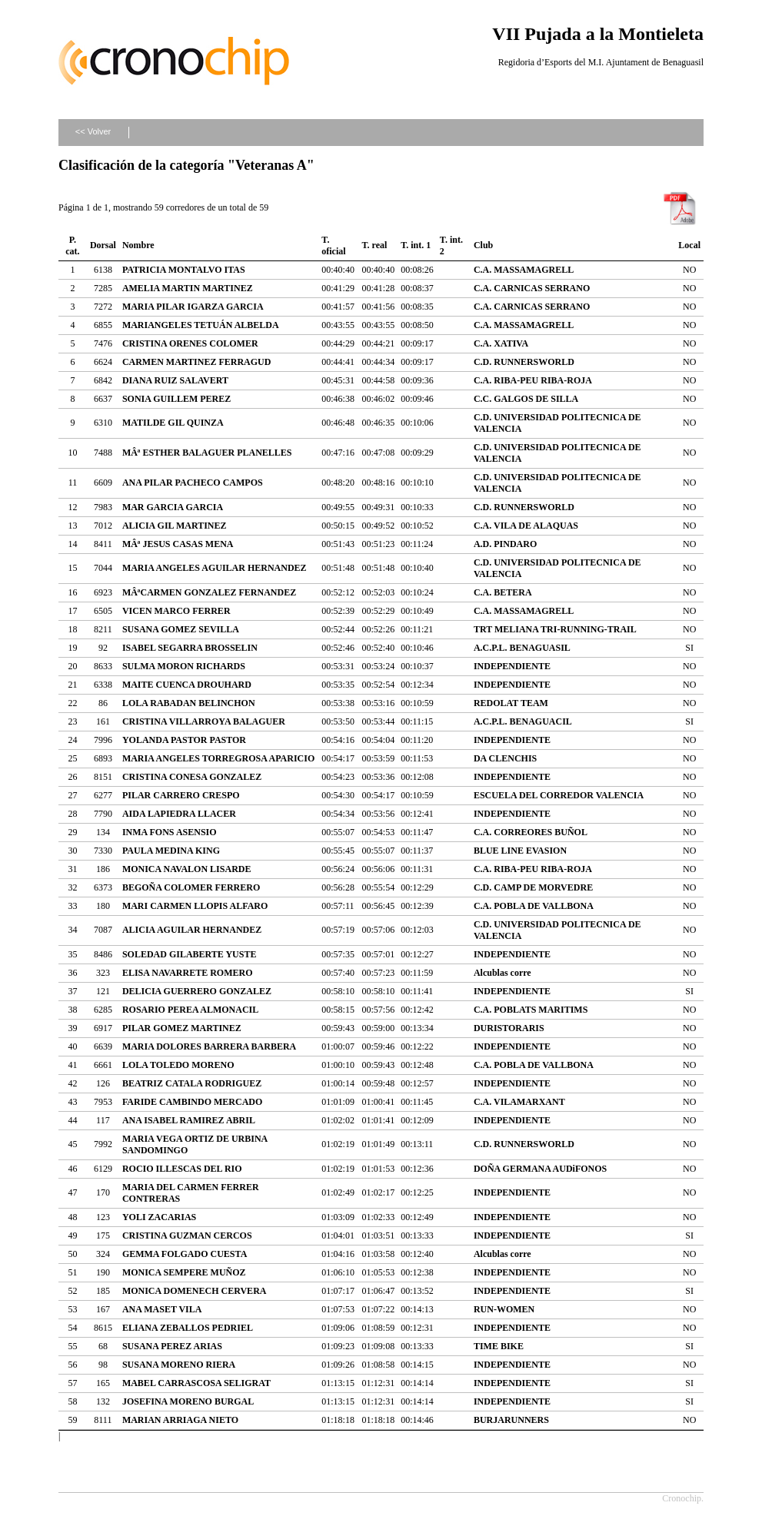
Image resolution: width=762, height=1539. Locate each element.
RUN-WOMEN (504, 1309)
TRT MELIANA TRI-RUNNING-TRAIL (555, 629)
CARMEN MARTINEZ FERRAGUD (196, 362)
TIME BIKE (499, 1346)
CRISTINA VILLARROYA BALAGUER (203, 721)
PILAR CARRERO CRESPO (181, 795)
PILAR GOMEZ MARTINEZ (181, 1028)
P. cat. (72, 245)
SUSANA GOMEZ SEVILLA (180, 629)
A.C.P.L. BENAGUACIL (523, 721)
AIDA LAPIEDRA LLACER (179, 813)
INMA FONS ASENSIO (169, 832)
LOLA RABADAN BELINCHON (188, 703)
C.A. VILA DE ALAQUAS (526, 525)
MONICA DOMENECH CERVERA (194, 1290)
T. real (374, 245)
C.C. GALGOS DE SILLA (526, 398)
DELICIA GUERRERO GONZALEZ (196, 991)
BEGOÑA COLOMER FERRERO (191, 887)
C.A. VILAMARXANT (519, 1101)
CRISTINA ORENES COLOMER (190, 343)
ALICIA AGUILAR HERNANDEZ (191, 929)
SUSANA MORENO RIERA (178, 1364)
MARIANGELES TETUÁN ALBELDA (200, 325)
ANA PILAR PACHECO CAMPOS (192, 482)
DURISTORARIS (509, 1028)
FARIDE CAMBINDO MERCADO (192, 1101)
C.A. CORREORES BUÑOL (530, 832)
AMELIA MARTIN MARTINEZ (187, 288)
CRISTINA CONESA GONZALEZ (191, 776)
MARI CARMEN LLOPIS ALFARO (195, 906)
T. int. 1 (416, 245)
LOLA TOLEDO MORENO (178, 1065)
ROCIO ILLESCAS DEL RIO (182, 1168)
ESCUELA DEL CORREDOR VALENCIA (559, 795)
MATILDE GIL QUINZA (173, 422)
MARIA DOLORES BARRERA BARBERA (209, 1046)
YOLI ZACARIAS (159, 1217)
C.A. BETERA (503, 592)
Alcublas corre (502, 972)
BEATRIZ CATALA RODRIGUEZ (191, 1083)
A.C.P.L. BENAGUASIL (522, 647)
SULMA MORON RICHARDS (183, 666)
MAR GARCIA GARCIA (172, 507)
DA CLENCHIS (505, 758)
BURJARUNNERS (511, 1420)
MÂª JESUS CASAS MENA (178, 544)
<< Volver (93, 131)
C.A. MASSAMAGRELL (524, 269)
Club (483, 245)
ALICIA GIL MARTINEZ (174, 525)
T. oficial (333, 245)
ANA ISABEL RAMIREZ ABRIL (188, 1120)
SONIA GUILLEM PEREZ (176, 398)
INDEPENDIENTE (512, 666)
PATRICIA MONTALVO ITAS (183, 269)
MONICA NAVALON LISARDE (186, 869)
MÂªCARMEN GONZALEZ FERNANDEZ (209, 592)
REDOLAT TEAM (511, 703)
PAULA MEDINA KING (171, 850)
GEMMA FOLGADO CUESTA (184, 1254)
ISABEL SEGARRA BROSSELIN (190, 647)
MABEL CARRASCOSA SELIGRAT (196, 1383)
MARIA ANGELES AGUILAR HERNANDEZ (214, 567)
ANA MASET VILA (162, 1309)
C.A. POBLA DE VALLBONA (534, 906)
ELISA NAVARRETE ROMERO (187, 972)
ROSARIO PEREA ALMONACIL (190, 1009)
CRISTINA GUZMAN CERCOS (187, 1235)
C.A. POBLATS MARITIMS (530, 1009)
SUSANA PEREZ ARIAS (172, 1346)
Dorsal (103, 245)
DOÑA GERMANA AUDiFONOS (540, 1168)
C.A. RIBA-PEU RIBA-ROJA (533, 380)
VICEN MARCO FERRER (176, 610)
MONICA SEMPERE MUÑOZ (184, 1272)
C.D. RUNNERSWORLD (524, 362)
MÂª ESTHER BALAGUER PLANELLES (207, 452)
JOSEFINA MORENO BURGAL (188, 1401)
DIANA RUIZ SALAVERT (175, 380)
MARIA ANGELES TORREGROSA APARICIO (218, 758)
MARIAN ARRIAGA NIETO (180, 1420)
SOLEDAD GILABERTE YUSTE (189, 954)
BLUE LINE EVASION (520, 850)
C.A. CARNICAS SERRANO (532, 288)
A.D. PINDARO (505, 544)
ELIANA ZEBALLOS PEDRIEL (187, 1327)
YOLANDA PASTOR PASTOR (184, 740)
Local (689, 245)
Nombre (138, 245)
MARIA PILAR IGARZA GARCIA (193, 306)
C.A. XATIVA (501, 343)
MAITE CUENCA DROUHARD (186, 684)
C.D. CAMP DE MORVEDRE (533, 887)
